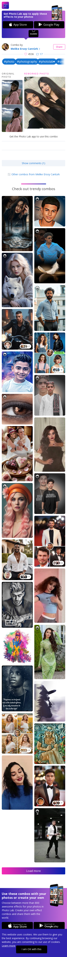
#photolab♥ (47, 61)
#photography (27, 61)
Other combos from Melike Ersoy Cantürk (33, 174)
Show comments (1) (33, 163)
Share (59, 46)
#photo (9, 61)
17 (39, 54)
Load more (33, 871)
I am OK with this (31, 949)
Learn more (8, 945)
